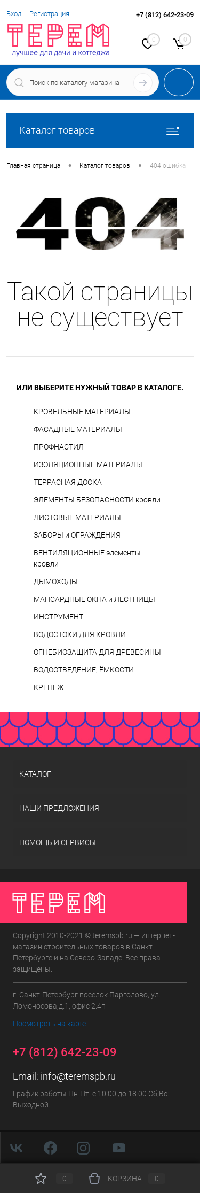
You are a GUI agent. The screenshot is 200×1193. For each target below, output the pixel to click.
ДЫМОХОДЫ (56, 581)
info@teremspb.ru (78, 1076)
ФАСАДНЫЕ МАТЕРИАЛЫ (78, 429)
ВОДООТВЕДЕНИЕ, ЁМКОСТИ (84, 669)
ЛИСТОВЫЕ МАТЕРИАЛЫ (77, 517)
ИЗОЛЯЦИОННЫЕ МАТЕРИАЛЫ (88, 464)
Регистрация (49, 14)
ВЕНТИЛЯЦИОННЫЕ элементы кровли (87, 558)
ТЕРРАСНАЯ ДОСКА (68, 482)
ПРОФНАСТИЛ (59, 447)
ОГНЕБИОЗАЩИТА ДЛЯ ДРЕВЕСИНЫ (97, 652)
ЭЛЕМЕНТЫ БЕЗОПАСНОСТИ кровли (97, 499)
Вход (13, 14)
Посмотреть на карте (49, 1023)
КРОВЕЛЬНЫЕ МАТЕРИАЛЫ (82, 411)
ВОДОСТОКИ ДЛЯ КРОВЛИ (80, 634)
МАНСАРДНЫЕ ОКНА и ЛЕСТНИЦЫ (94, 599)
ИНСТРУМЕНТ (58, 617)
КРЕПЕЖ (48, 687)
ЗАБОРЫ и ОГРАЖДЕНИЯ (77, 535)
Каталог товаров (100, 130)
